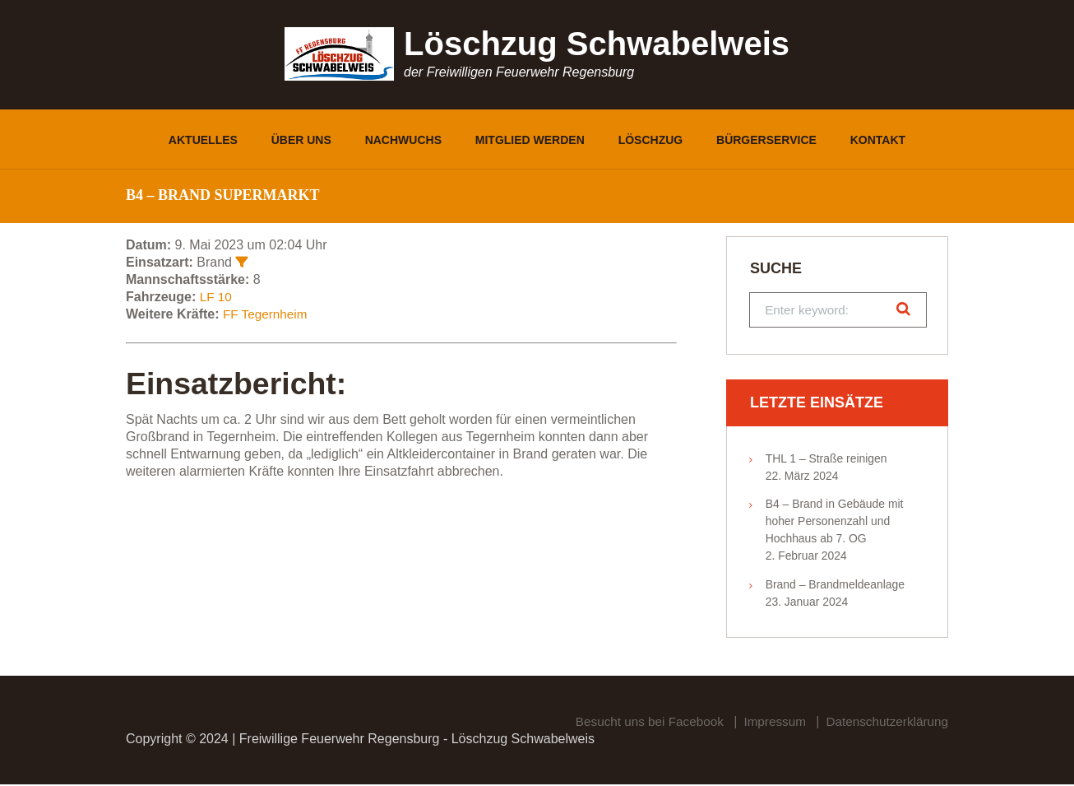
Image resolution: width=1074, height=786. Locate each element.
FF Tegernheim (267, 314)
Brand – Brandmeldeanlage (835, 586)
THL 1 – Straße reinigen (826, 459)
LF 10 (217, 297)
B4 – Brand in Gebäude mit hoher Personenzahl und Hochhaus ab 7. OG (835, 522)
